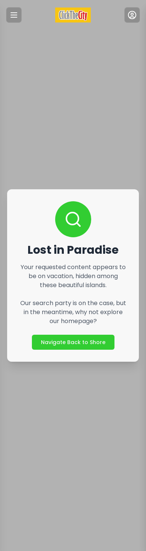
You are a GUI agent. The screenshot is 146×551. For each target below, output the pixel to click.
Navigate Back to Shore (73, 342)
